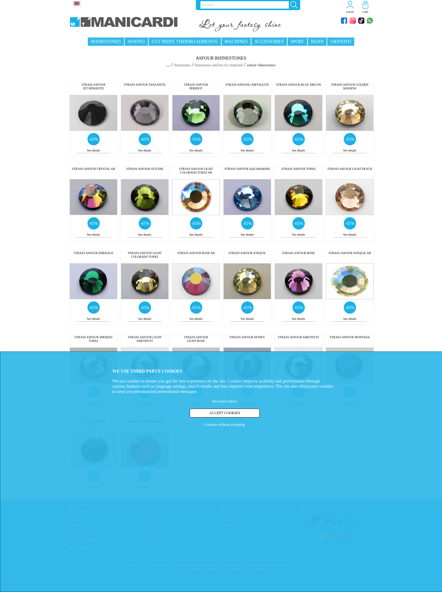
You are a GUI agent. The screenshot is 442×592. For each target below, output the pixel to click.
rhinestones (182, 65)
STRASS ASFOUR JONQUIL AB (349, 253)
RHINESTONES (106, 41)
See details (93, 150)
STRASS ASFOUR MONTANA (350, 337)
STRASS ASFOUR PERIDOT (196, 86)
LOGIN (350, 12)
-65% (93, 139)
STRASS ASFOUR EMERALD (93, 253)
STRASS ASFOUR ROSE (298, 253)
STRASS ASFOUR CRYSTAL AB (93, 169)
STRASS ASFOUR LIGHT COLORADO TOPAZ (145, 254)
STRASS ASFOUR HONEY (247, 337)
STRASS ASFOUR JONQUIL (247, 253)
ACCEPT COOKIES (224, 413)
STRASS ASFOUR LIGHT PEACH (350, 169)
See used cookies (224, 401)
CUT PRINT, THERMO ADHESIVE (185, 41)
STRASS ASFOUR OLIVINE (144, 169)
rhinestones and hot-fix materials (219, 65)
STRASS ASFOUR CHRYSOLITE (247, 84)
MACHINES (236, 41)
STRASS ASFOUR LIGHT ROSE (196, 339)
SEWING (136, 41)
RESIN (317, 41)
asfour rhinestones (261, 65)
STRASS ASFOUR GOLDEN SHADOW (350, 86)
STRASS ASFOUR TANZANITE (144, 84)
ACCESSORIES (269, 41)
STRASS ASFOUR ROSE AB (196, 253)
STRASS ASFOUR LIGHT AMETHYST (145, 339)
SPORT (297, 41)
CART (365, 12)
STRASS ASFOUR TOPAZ (298, 169)
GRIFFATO (340, 41)
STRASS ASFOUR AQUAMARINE (247, 169)
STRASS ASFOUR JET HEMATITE (93, 86)
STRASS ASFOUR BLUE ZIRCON (298, 84)
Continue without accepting (224, 424)
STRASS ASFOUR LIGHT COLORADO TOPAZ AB (196, 170)
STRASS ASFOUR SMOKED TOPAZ (93, 339)
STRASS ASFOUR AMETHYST (298, 337)
